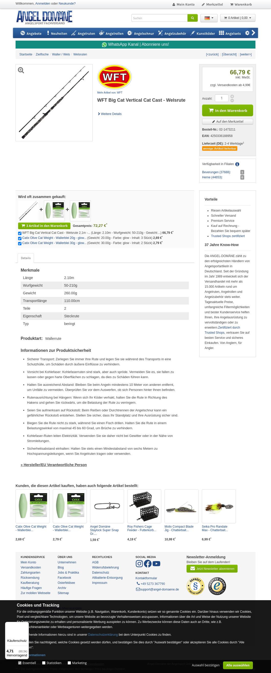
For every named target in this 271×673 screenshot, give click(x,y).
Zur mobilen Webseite (36, 593)
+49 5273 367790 (150, 583)
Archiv (62, 588)
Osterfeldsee (66, 583)
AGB (95, 562)
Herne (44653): (212, 177)
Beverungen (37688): (216, 172)
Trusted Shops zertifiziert (228, 236)
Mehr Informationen (31, 655)
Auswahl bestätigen (206, 665)
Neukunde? (67, 3)
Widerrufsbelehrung (105, 567)
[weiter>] (246, 54)
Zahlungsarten (30, 572)
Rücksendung (30, 577)
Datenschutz (100, 572)
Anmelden (42, 3)
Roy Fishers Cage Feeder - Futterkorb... (141, 528)
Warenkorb (241, 4)
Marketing (79, 663)
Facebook (64, 577)
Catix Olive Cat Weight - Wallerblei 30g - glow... (54, 243)
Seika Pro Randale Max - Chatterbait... (215, 528)
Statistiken (54, 663)
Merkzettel (212, 4)
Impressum (99, 583)
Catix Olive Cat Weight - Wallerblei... (31, 528)
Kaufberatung (30, 583)
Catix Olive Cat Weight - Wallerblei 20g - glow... (54, 238)
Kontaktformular (146, 578)
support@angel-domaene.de (157, 589)
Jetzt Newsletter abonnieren (212, 568)
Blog (61, 567)
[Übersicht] (229, 54)
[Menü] (26, 625)
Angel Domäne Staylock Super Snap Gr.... (104, 530)
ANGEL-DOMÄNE (47, 18)
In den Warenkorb (227, 110)
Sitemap (63, 593)
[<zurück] (212, 54)
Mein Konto (183, 4)
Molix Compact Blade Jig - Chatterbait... (179, 528)
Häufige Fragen (31, 588)
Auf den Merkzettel (227, 121)
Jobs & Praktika (68, 572)
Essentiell (29, 663)
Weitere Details (109, 114)
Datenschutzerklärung (103, 634)
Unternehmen (67, 562)
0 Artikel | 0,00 (238, 18)
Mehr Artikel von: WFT (109, 92)
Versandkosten (31, 567)
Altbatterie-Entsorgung (107, 577)
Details (26, 258)
